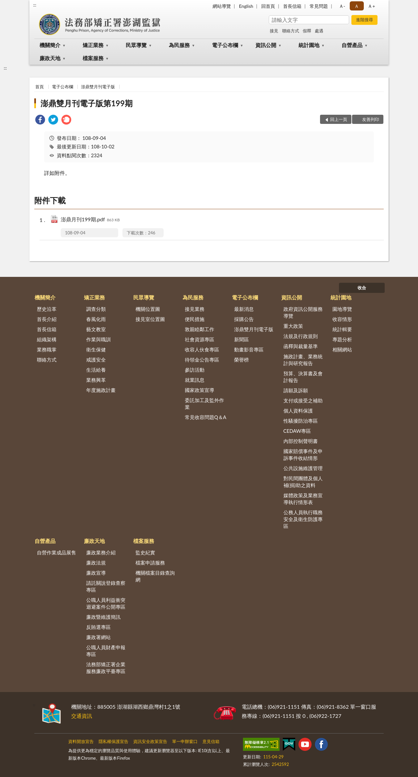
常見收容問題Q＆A (205, 417)
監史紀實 (145, 552)
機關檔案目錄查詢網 (155, 576)
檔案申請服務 (150, 563)
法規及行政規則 (300, 336)
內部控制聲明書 (300, 441)
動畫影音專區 (249, 349)
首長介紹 (46, 319)
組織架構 (46, 339)
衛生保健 (96, 349)
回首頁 (268, 6)
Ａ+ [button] (371, 6)
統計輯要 (342, 329)
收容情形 (342, 319)
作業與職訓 (98, 339)
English (246, 6)
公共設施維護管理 (303, 468)
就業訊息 (194, 380)
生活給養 (96, 370)
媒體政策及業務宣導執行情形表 (303, 498)
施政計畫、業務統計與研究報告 (303, 359)
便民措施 (194, 319)
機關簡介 (50, 45)
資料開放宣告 (81, 741)
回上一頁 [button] (338, 119)
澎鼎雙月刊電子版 (98, 86)
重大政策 (293, 326)
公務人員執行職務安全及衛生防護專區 (303, 519)
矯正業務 (93, 45)
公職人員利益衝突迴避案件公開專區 (105, 603)
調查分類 (96, 309)
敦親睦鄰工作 (199, 329)
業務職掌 (46, 349)
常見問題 (319, 6)
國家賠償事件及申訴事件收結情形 (303, 454)
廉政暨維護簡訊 (103, 617)
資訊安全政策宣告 (150, 741)
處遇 (319, 30)
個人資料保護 (298, 411)
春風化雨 (96, 319)
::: (34, 5)
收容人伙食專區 (202, 349)
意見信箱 (210, 741)
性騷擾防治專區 (300, 421)
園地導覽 (342, 309)
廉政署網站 (98, 637)
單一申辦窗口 (185, 741)
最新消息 (244, 309)
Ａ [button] (356, 6)
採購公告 (244, 319)
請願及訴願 (295, 390)
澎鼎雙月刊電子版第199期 (86, 103)
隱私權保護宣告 (113, 741)
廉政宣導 (96, 573)
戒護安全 (96, 360)
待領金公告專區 (202, 360)
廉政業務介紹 (101, 552)
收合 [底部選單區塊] (362, 287)
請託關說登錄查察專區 (105, 586)
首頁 (39, 86)
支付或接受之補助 (303, 400)
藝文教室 (96, 329)
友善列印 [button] (370, 119)
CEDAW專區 (297, 431)
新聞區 (241, 339)
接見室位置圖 (150, 319)
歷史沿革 (46, 309)
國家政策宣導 (199, 390)
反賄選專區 (98, 627)
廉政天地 (50, 58)
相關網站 (342, 349)
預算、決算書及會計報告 (303, 376)
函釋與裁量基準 (300, 346)
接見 (274, 30)
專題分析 (342, 339)
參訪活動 (194, 370)
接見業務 (194, 309)
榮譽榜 (241, 360)
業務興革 (96, 380)
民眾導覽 (136, 45)
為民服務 (179, 45)
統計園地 (308, 45)
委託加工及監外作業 (204, 403)
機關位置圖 (148, 309)
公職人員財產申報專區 (105, 650)
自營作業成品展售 (56, 552)
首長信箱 (292, 6)
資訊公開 (265, 45)
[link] (40, 120)
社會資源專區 (199, 339)
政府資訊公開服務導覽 (303, 312)
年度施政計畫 (101, 390)
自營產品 (352, 45)
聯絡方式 (290, 30)
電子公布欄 (225, 45)
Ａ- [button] (342, 6)
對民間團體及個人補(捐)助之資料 (303, 481)
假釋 (307, 30)
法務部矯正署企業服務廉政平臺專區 (105, 667)
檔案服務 (93, 58)
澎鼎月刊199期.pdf (90, 220)
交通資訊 (81, 716)
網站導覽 (222, 6)
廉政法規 (96, 563)
